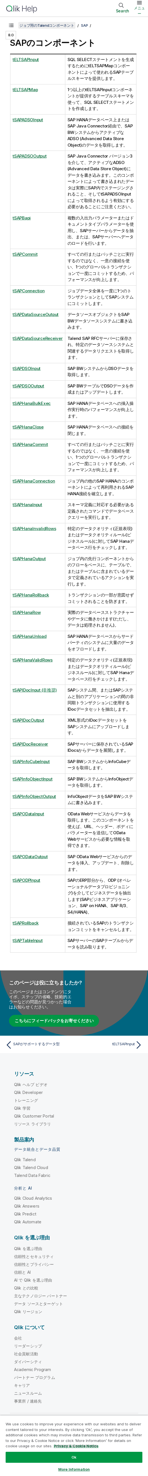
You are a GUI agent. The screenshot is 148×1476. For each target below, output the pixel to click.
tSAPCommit (25, 254)
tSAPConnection (29, 290)
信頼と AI (22, 1272)
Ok (74, 1457)
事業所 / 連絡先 (28, 1401)
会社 (18, 1338)
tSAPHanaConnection (34, 481)
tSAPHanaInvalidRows (34, 528)
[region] (74, 1445)
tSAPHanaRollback (31, 595)
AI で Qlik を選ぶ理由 (33, 1280)
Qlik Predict (25, 1214)
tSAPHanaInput (27, 504)
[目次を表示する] (11, 25)
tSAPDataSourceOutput (36, 314)
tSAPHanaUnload (30, 636)
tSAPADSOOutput (30, 156)
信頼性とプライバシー (34, 1264)
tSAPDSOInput (27, 368)
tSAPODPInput (26, 880)
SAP (84, 25)
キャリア (22, 1385)
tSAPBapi (22, 218)
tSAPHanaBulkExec (32, 403)
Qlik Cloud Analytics (33, 1198)
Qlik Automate (27, 1221)
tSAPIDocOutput (28, 720)
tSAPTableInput (28, 940)
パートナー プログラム (34, 1377)
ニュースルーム (28, 1393)
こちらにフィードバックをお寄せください (54, 1020)
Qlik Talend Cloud (31, 1167)
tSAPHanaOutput (29, 558)
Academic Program (32, 1369)
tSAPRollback (26, 923)
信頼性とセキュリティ (34, 1256)
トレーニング (26, 1100)
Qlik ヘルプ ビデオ (31, 1084)
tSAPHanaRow (27, 612)
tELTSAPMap (25, 89)
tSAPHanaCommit (30, 444)
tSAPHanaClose (28, 427)
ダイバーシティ (28, 1361)
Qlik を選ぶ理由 (28, 1248)
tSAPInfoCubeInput (31, 761)
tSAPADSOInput (28, 119)
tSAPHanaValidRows (33, 660)
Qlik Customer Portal (34, 1116)
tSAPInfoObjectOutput (34, 796)
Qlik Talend (25, 1159)
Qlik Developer (28, 1092)
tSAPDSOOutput (28, 386)
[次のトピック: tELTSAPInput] (109, 1045)
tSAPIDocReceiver (30, 744)
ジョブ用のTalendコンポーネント (46, 25)
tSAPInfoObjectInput (32, 779)
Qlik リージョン (28, 1311)
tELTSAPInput (26, 59)
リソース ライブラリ (32, 1123)
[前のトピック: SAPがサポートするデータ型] (38, 1045)
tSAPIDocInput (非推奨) (35, 690)
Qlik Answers (26, 1206)
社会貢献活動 (26, 1353)
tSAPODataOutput (30, 856)
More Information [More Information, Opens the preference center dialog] (74, 1469)
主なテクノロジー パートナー (40, 1295)
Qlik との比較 (26, 1288)
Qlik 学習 (22, 1108)
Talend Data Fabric (32, 1175)
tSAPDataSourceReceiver (38, 338)
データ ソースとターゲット (38, 1303)
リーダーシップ (28, 1345)
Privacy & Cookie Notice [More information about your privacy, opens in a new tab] (76, 1446)
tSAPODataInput (28, 813)
